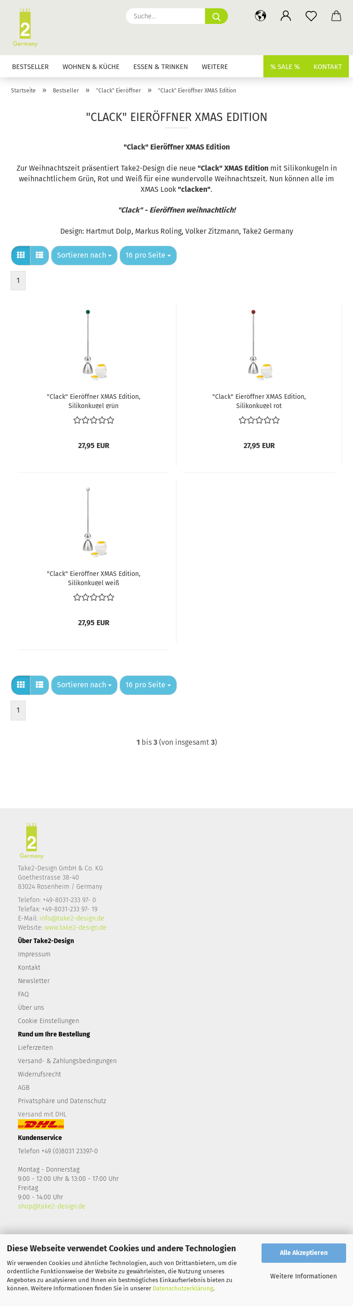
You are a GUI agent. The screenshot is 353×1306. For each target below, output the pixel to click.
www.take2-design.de (76, 928)
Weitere (215, 67)
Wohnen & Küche (91, 67)
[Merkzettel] (311, 16)
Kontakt (327, 67)
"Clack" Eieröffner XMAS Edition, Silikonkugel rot (259, 400)
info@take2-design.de (72, 918)
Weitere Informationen (303, 1276)
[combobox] (84, 255)
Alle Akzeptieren (304, 1253)
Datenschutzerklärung (183, 1288)
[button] (260, 16)
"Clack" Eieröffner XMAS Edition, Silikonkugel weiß (93, 578)
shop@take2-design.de (51, 1206)
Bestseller (30, 67)
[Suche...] (216, 16)
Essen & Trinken (160, 67)
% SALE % (285, 67)
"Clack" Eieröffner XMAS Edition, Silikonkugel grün (93, 400)
